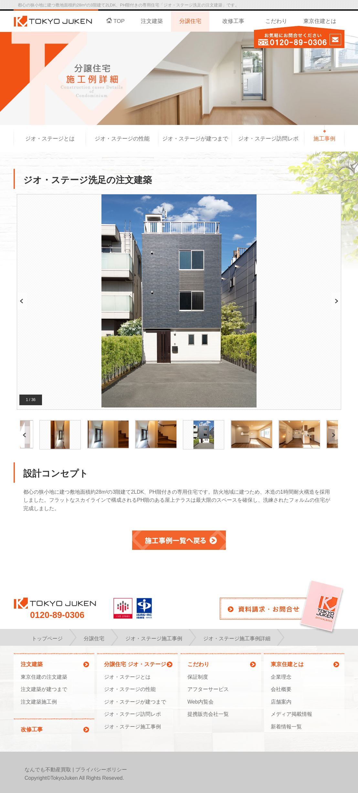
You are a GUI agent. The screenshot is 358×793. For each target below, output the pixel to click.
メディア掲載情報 (291, 714)
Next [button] (336, 301)
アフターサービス (208, 689)
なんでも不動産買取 (48, 769)
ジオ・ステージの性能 (122, 139)
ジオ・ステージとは (50, 139)
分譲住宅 (190, 21)
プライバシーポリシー (101, 769)
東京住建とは (319, 21)
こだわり (276, 21)
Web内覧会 (200, 702)
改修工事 (233, 21)
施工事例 (324, 139)
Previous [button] (22, 301)
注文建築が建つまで (44, 689)
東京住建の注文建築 (44, 677)
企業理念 (281, 677)
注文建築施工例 (39, 702)
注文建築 (152, 21)
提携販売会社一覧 (208, 714)
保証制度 (197, 677)
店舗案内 (281, 702)
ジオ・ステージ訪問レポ (268, 139)
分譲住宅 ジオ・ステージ (135, 664)
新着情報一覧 (286, 726)
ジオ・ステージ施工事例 (132, 726)
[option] (179, 300)
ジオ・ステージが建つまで (195, 139)
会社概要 (281, 689)
